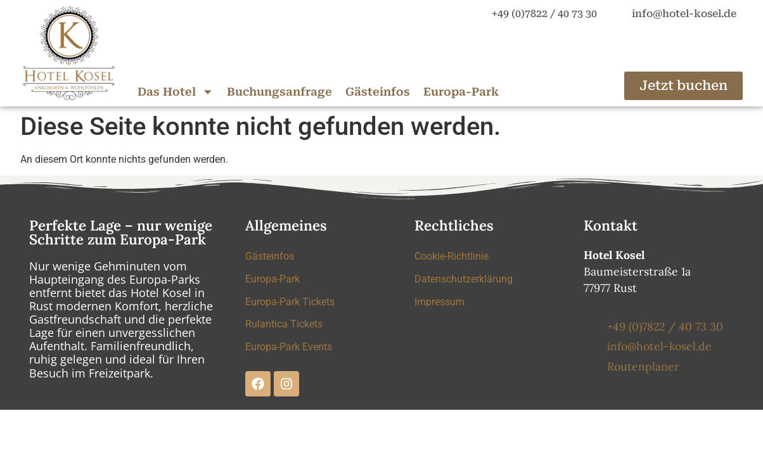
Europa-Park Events (288, 347)
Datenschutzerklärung (463, 279)
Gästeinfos (377, 92)
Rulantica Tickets (284, 325)
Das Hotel (176, 92)
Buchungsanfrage (279, 92)
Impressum (439, 302)
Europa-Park (461, 92)
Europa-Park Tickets (290, 302)
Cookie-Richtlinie (451, 256)
